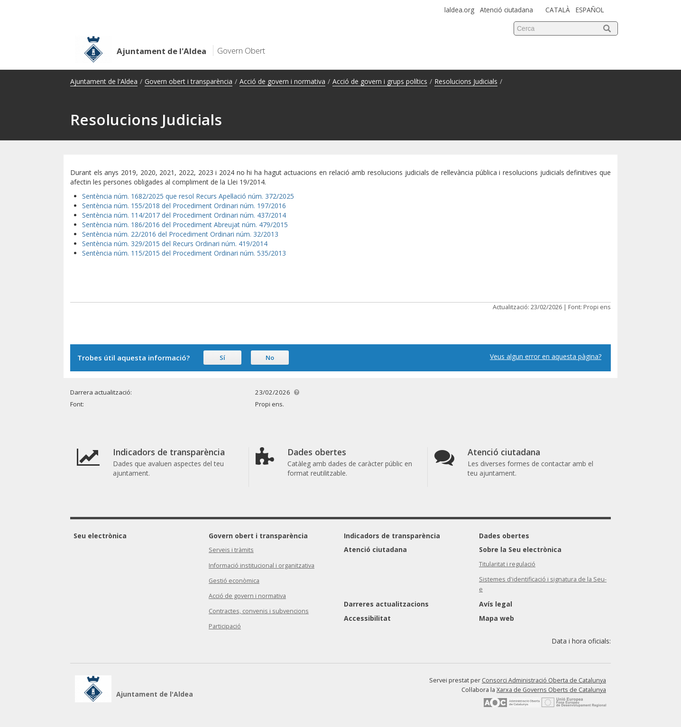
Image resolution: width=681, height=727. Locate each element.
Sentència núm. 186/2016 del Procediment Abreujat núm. (170, 224)
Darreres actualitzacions (386, 603)
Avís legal (495, 603)
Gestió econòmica (234, 581)
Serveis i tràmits (231, 550)
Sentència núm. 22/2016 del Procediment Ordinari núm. (167, 234)
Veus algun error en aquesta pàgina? (545, 356)
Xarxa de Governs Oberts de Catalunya (551, 690)
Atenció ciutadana (506, 9)
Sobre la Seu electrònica (520, 549)
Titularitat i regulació (507, 564)
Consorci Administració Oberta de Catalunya (544, 680)
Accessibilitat (367, 618)
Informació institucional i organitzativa (261, 565)
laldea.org (459, 9)
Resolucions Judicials (465, 81)
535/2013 (271, 253)
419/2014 (253, 243)
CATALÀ (557, 9)
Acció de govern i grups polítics (379, 81)
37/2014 (273, 215)
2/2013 (267, 234)
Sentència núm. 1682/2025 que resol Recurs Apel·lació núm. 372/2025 (188, 196)
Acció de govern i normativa (282, 81)
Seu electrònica (100, 535)
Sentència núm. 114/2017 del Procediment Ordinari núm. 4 (171, 215)
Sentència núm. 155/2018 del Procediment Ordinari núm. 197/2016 (184, 205)
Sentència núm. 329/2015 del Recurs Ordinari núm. (160, 243)
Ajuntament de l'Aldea (104, 81)
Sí (222, 357)
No (270, 357)
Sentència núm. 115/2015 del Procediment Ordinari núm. (169, 253)
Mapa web (496, 618)
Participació (225, 626)
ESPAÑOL (590, 9)
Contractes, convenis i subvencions (259, 611)
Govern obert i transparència (188, 81)
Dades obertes (504, 535)
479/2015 (273, 224)
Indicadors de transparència (392, 535)
